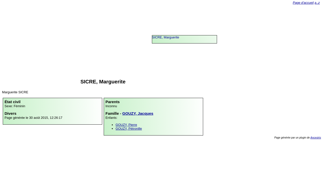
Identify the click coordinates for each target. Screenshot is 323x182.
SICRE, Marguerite (165, 37)
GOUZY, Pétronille (129, 128)
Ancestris (315, 137)
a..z (317, 3)
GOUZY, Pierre (126, 125)
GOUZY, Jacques (137, 113)
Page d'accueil (303, 3)
